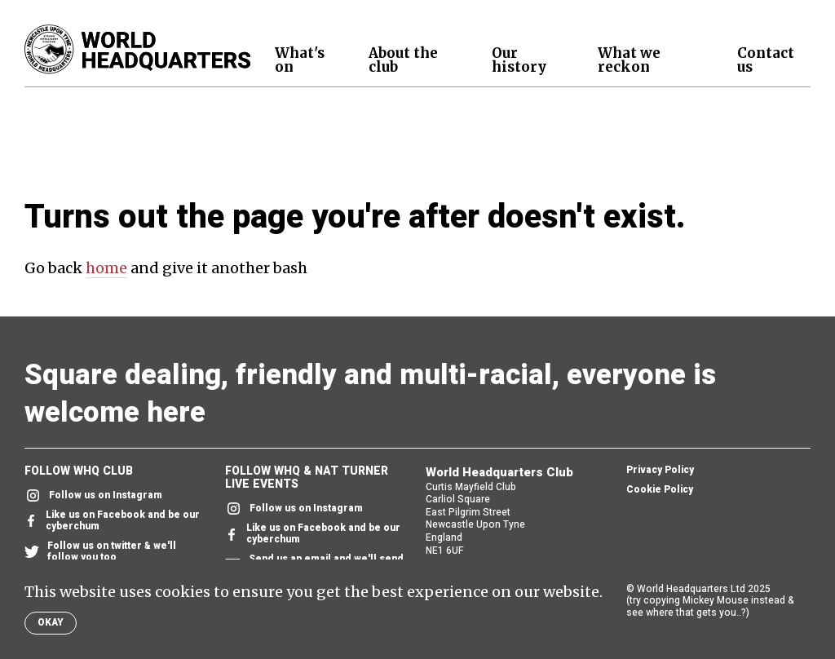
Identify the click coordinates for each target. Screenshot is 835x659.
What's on (300, 60)
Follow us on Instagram (93, 495)
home (106, 268)
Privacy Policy (660, 470)
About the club (403, 60)
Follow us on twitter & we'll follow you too (100, 552)
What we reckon (629, 60)
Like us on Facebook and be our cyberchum (112, 521)
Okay (51, 622)
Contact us (765, 60)
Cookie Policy (659, 490)
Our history (519, 60)
